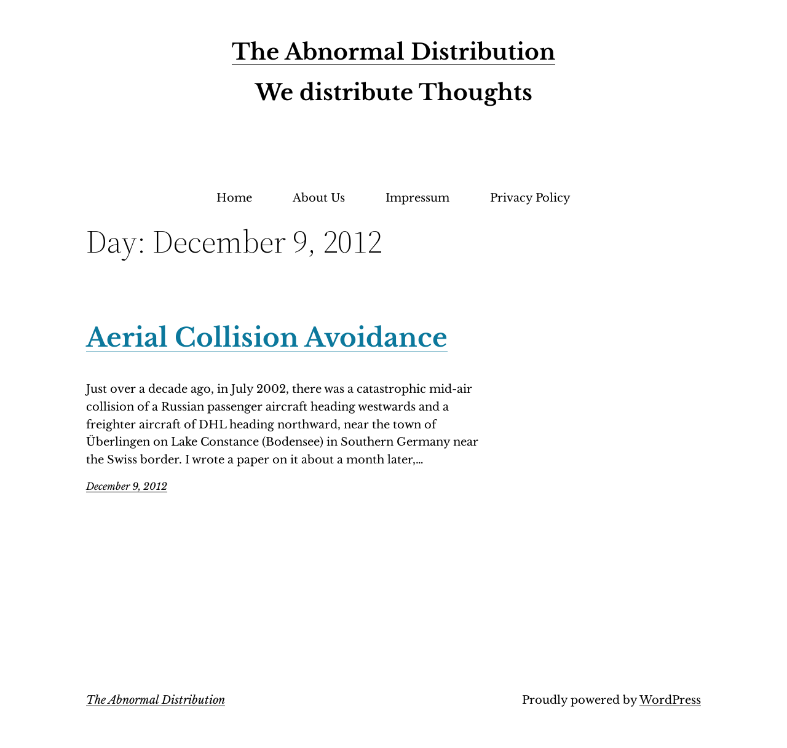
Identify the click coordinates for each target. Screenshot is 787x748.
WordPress (670, 700)
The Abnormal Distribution (393, 52)
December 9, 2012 (126, 486)
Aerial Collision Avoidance (267, 337)
